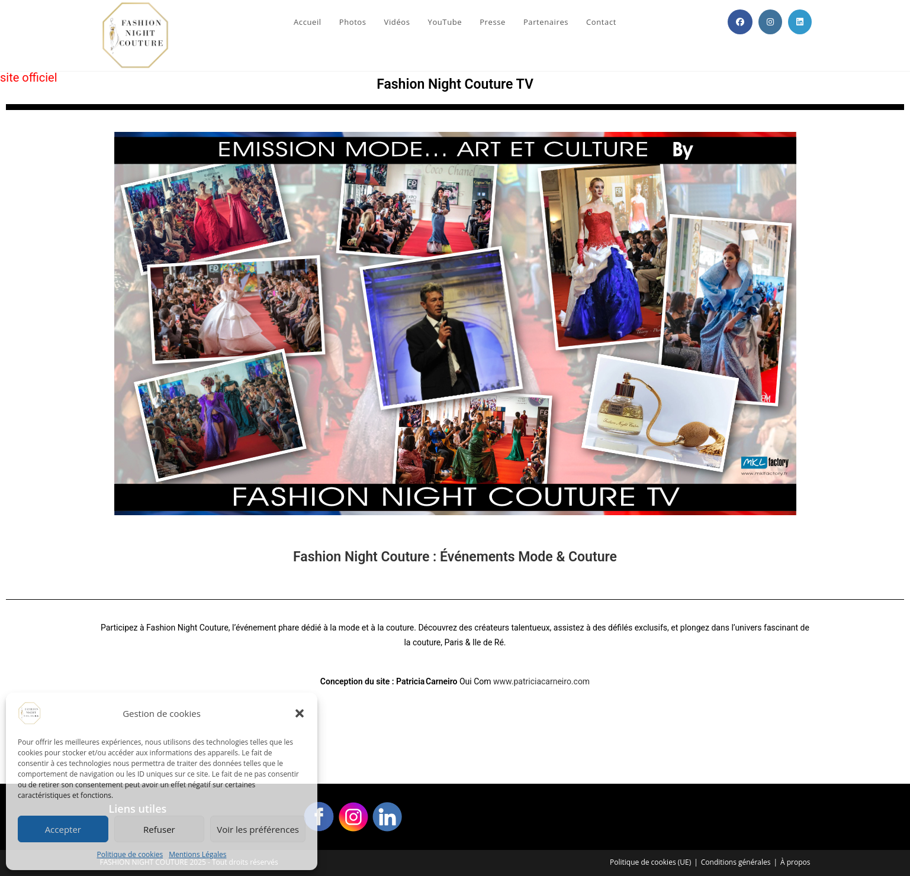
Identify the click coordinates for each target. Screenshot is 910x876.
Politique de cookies (130, 854)
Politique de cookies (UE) (650, 862)
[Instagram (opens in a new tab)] (770, 21)
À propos (795, 862)
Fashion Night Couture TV (455, 84)
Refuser (159, 829)
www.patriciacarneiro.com (541, 681)
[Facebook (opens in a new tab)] (740, 21)
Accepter (63, 829)
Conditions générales (736, 862)
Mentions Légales (197, 854)
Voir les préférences (258, 829)
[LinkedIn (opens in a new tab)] (800, 21)
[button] (300, 713)
